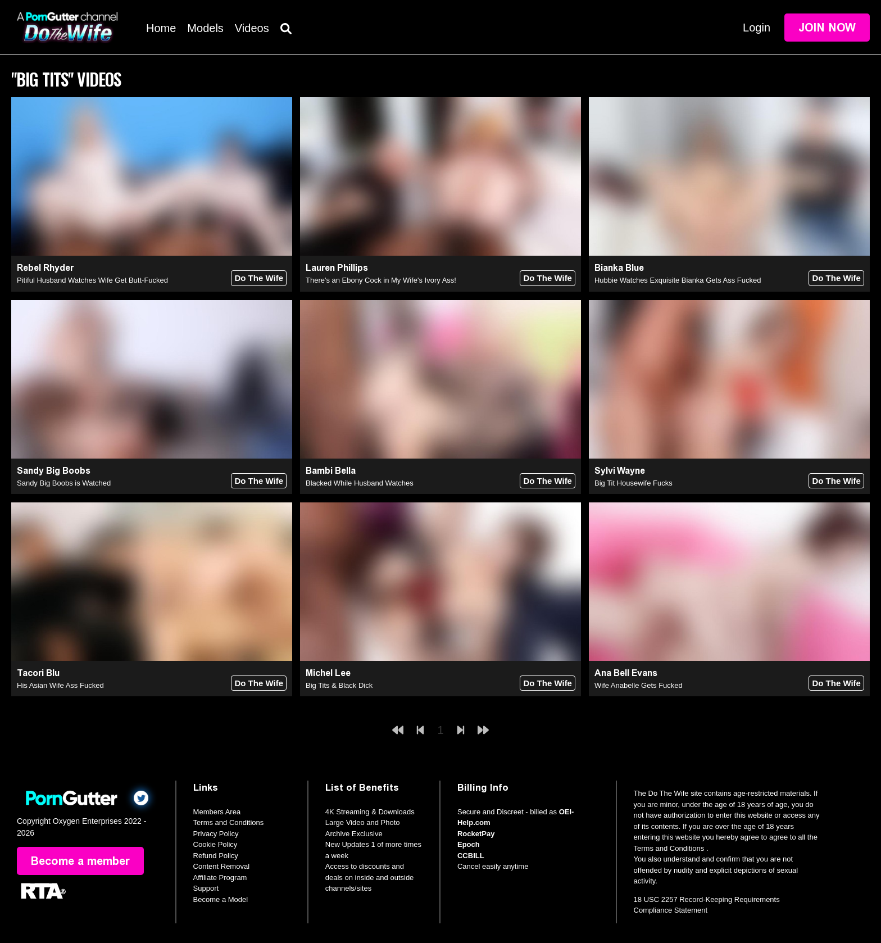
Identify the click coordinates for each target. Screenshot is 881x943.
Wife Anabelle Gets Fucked (638, 685)
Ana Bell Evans (625, 673)
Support (206, 888)
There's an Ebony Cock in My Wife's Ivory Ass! (381, 280)
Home (161, 28)
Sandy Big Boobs (53, 470)
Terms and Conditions (228, 822)
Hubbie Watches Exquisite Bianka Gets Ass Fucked (677, 280)
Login (756, 27)
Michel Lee (328, 673)
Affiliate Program (220, 877)
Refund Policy (215, 855)
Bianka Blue (619, 267)
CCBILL (470, 855)
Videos (252, 28)
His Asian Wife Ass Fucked (60, 685)
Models (205, 28)
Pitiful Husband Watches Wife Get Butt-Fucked (92, 280)
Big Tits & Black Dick (339, 685)
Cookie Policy (215, 844)
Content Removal (221, 866)
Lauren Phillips (337, 267)
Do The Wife (258, 278)
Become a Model (220, 899)
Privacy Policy (216, 833)
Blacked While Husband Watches (360, 483)
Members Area (217, 812)
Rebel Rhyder (45, 267)
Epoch (468, 844)
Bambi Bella (331, 470)
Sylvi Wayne (619, 470)
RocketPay (475, 833)
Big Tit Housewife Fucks (633, 483)
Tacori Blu (38, 673)
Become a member (80, 861)
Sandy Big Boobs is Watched (64, 483)
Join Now (827, 27)
